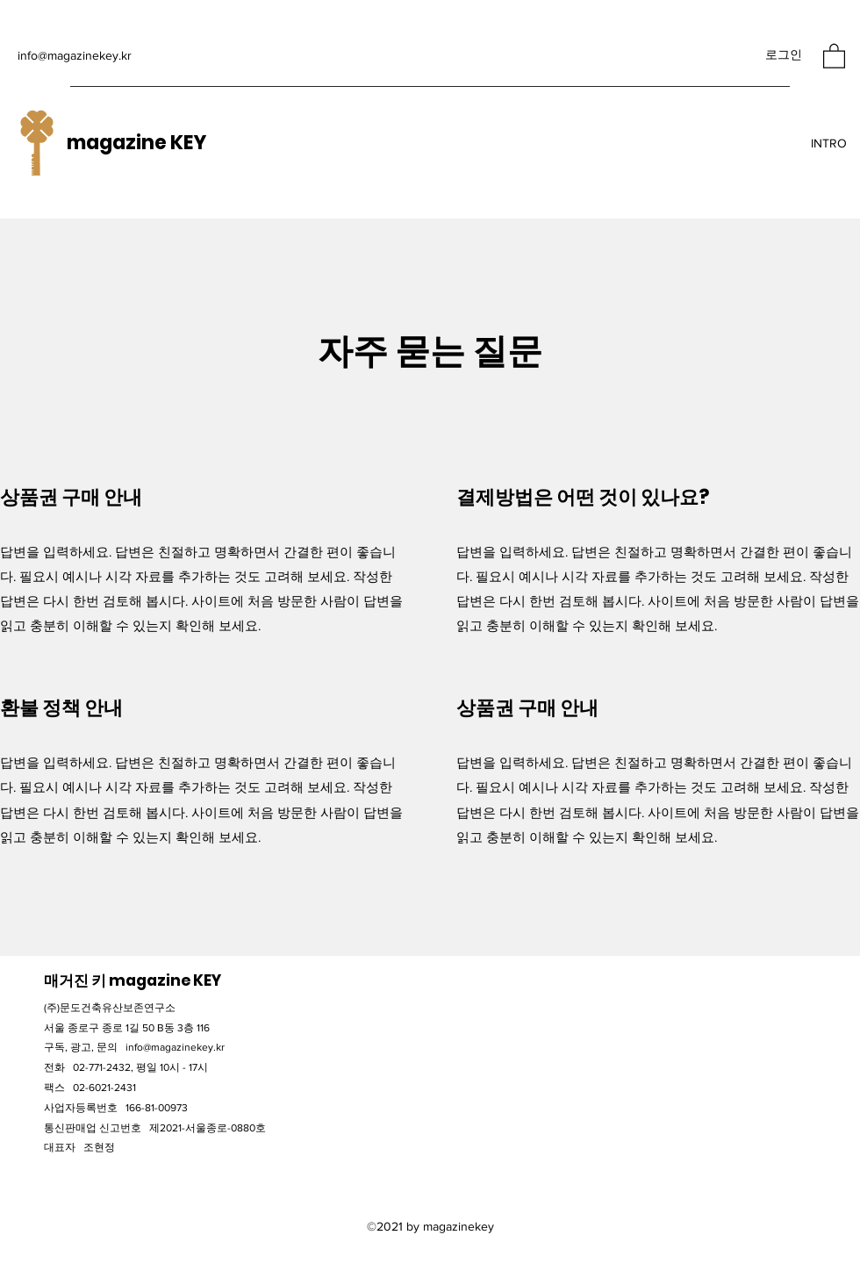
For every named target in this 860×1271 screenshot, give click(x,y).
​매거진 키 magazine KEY (132, 980)
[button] (834, 55)
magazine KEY (136, 142)
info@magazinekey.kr (75, 55)
